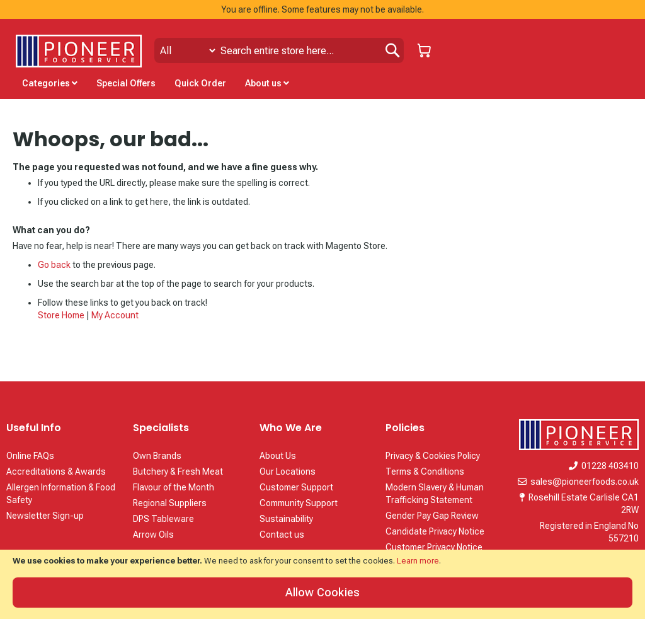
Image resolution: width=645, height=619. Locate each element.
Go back (54, 265)
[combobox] (279, 50)
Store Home (61, 315)
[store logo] (79, 51)
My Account (115, 315)
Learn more (418, 560)
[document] (322, 584)
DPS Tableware (163, 519)
